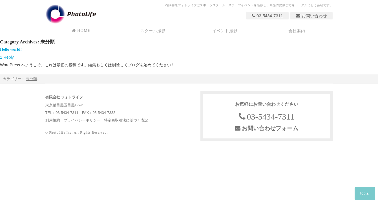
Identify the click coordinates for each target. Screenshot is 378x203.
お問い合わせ (311, 15)
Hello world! (11, 49)
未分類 (31, 79)
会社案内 (297, 30)
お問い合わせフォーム (266, 128)
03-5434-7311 (267, 15)
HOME (81, 30)
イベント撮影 (225, 30)
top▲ (365, 193)
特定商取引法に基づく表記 (126, 120)
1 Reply (7, 57)
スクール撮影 (153, 30)
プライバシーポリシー (82, 120)
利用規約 (52, 120)
